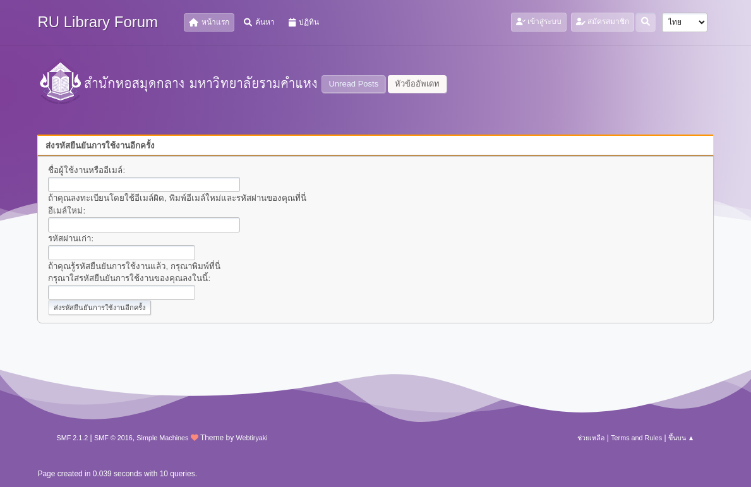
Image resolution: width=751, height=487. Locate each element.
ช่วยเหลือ (590, 438)
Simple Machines (162, 438)
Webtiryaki (252, 438)
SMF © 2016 (113, 438)
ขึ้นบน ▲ (681, 438)
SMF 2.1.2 (72, 438)
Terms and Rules (636, 438)
